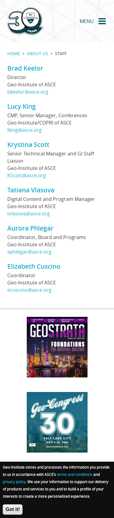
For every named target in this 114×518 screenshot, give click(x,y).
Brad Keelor (25, 68)
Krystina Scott (28, 144)
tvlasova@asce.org (28, 213)
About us (37, 53)
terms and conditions (74, 479)
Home (13, 53)
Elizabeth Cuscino (33, 266)
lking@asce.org (24, 130)
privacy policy (14, 486)
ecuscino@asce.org (29, 290)
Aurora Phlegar (30, 228)
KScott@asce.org (26, 175)
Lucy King (21, 106)
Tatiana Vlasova (30, 190)
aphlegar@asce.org (29, 251)
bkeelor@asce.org (27, 91)
